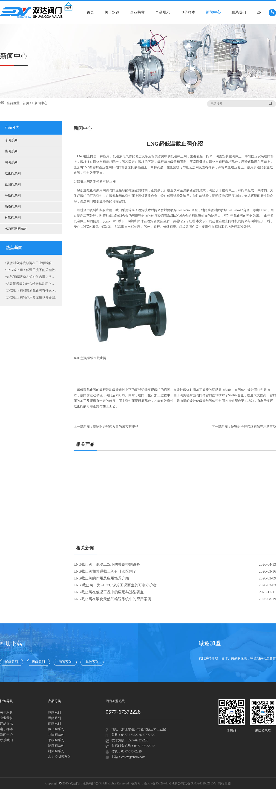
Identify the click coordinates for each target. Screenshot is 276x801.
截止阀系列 (13, 173)
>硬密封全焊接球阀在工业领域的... (29, 263)
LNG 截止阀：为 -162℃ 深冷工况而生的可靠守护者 (115, 585)
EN (259, 12)
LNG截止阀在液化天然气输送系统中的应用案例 (112, 599)
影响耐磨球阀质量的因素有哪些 (115, 427)
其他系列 (92, 662)
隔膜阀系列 (13, 206)
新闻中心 (213, 12)
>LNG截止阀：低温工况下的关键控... (31, 270)
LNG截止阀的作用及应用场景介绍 (101, 578)
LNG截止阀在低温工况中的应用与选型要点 (109, 592)
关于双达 (112, 12)
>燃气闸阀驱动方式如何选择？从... (29, 277)
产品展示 (162, 12)
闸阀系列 (11, 162)
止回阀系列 (13, 184)
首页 (90, 12)
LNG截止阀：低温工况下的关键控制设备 (107, 565)
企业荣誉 (137, 12)
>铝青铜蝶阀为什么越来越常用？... (29, 284)
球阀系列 (11, 140)
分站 (68, 7)
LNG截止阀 (82, 182)
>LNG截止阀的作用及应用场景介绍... (31, 298)
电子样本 (188, 12)
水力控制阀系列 (16, 229)
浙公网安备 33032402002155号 (195, 783)
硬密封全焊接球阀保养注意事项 (253, 427)
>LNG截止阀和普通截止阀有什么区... (31, 291)
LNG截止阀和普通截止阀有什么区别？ (105, 571)
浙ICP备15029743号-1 (159, 783)
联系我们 (238, 12)
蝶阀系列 (11, 151)
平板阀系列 (13, 195)
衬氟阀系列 (13, 217)
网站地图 (224, 783)
